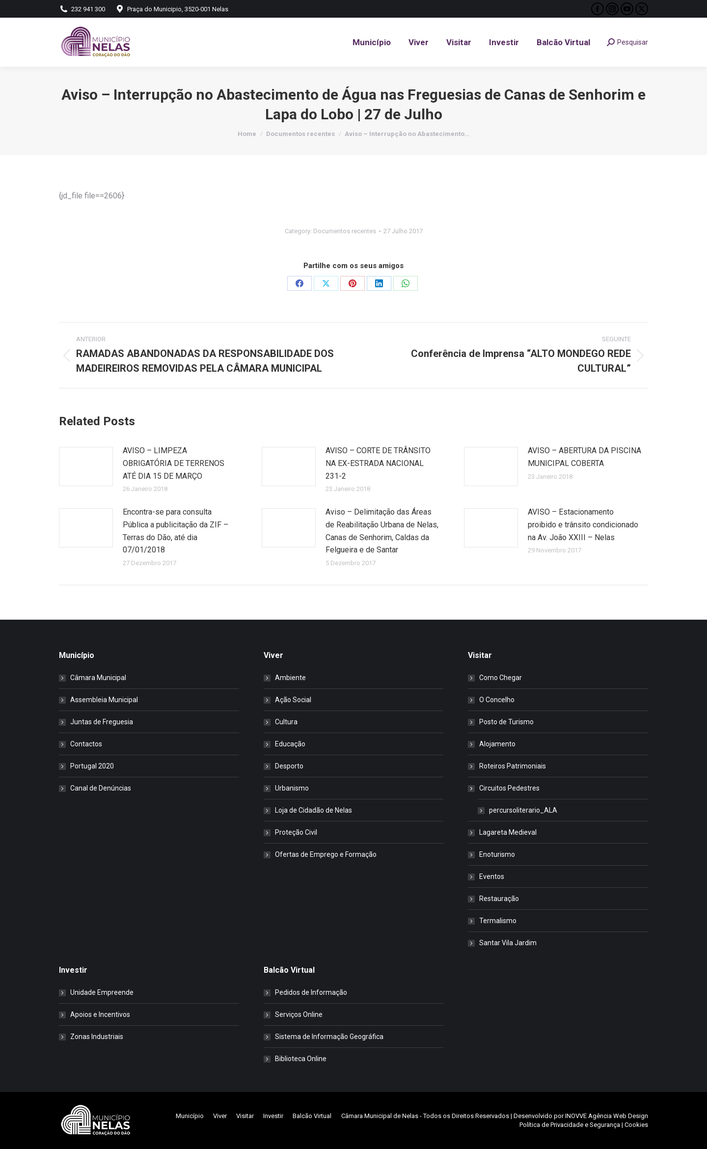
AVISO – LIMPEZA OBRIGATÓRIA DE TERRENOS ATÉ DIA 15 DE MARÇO (173, 463)
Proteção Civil (296, 832)
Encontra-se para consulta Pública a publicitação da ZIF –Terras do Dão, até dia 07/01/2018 (175, 530)
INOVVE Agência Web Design (606, 1116)
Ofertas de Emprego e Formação (326, 854)
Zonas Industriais (96, 1036)
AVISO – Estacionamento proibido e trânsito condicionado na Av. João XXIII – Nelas (583, 524)
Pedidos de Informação (311, 992)
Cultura (286, 722)
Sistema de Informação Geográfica (329, 1036)
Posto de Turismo (506, 722)
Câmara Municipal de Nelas (379, 1116)
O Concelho (497, 700)
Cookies (636, 1124)
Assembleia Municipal (104, 700)
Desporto (289, 766)
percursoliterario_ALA (523, 810)
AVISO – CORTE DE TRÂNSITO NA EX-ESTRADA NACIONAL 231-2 (378, 463)
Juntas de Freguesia (101, 722)
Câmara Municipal (98, 678)
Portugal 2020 (92, 766)
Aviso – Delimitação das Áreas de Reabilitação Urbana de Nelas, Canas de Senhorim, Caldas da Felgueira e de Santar (382, 530)
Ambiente (290, 678)
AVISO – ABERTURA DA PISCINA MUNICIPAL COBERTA (584, 457)
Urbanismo (292, 788)
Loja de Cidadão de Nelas (313, 810)
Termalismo (498, 921)
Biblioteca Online (300, 1059)
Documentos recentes (344, 231)
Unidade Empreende (102, 992)
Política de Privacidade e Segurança (569, 1124)
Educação (290, 744)
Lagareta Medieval (508, 832)
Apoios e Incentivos (100, 1014)
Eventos (491, 876)
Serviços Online (299, 1014)
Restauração (499, 899)
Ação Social (293, 700)
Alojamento (497, 744)
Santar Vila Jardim (508, 943)
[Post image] (86, 466)
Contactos (86, 744)
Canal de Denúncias (100, 788)
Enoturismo (497, 854)
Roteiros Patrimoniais (512, 766)
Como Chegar (500, 678)
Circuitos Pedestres (504, 788)
